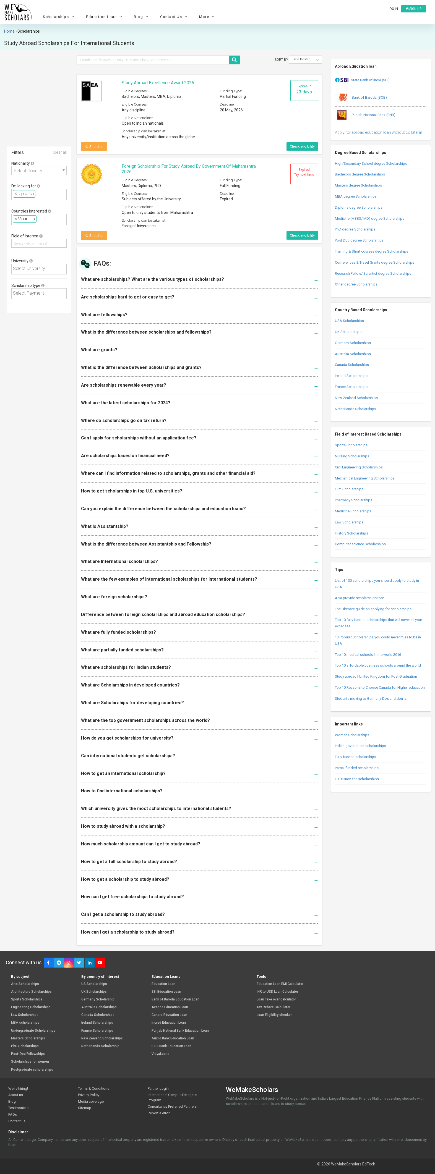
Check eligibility (302, 146)
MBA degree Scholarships (356, 196)
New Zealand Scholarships (356, 398)
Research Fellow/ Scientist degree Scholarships (373, 273)
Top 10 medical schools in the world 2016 (368, 654)
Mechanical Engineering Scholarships (365, 478)
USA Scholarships (349, 321)
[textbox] (38, 194)
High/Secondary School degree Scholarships (371, 163)
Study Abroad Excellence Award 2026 (158, 82)
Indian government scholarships (360, 746)
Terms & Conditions (93, 1088)
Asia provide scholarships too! (359, 598)
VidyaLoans (161, 1054)
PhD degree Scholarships (355, 229)
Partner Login (158, 1088)
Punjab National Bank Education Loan (180, 1031)
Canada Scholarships (352, 365)
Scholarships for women (30, 1061)
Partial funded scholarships (357, 768)
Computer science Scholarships (360, 544)
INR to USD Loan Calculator (277, 992)
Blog (142, 17)
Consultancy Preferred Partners (172, 1106)
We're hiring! (18, 1088)
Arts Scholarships (25, 984)
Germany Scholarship (97, 999)
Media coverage (91, 1101)
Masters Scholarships (28, 1038)
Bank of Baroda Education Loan (175, 999)
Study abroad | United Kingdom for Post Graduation (376, 676)
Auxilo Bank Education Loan (173, 1038)
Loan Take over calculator (276, 999)
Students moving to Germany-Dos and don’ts (371, 698)
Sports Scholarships (351, 445)
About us (15, 1095)
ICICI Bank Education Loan (171, 1046)
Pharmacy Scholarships (353, 500)
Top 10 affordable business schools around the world (378, 665)
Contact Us (174, 17)
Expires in (304, 89)
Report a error (159, 1113)
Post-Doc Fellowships (28, 1054)
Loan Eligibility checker (274, 1015)
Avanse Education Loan (170, 1007)
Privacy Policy (88, 1095)
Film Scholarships (349, 489)
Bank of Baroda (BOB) (361, 98)
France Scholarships (351, 387)
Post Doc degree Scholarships (359, 240)
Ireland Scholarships (351, 376)
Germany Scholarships (353, 343)
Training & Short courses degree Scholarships (371, 251)
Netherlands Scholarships (355, 409)
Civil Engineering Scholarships (359, 467)
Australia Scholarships (353, 354)
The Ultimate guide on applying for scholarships (373, 609)
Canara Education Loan (169, 1015)
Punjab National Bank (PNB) (365, 115)
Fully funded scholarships (355, 757)
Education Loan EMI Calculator (280, 984)
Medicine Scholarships (353, 511)
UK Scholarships (348, 332)
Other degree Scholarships (356, 284)
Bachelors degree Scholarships (360, 174)
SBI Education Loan (166, 992)
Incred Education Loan (169, 1022)
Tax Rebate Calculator (273, 1007)
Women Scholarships (352, 735)
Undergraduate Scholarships (33, 1031)
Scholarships (59, 17)
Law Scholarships (349, 522)
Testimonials (18, 1108)
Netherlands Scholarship (100, 1046)
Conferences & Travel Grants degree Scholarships (374, 262)
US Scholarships (94, 984)
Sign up (413, 9)
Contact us (16, 1121)
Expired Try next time (304, 172)
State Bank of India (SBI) (362, 80)
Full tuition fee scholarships (357, 779)
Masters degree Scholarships (358, 185)
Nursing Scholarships (352, 456)
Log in (393, 9)
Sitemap (84, 1108)
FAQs (12, 1114)
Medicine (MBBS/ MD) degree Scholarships (369, 218)
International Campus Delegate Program (172, 1097)
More (207, 17)
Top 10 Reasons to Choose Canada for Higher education (380, 687)
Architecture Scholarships (31, 992)
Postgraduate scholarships (32, 1069)
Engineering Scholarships (31, 1007)
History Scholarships (351, 533)
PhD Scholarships (25, 1046)
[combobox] (39, 170)
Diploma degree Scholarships (358, 207)
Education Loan (104, 17)
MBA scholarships (25, 1022)
